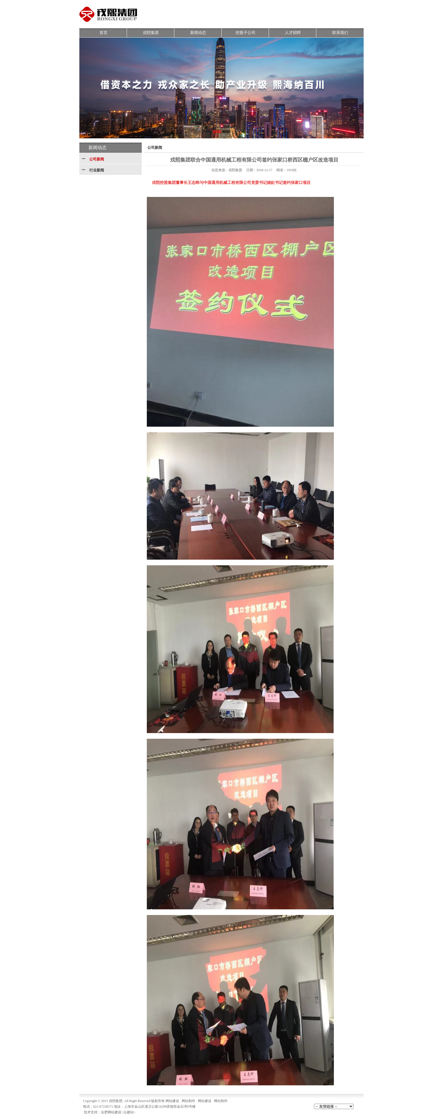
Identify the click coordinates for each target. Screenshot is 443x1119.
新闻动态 (198, 33)
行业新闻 (96, 170)
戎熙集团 (151, 33)
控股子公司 (245, 33)
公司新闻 (96, 159)
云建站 (128, 1112)
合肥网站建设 (111, 1112)
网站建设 (172, 1101)
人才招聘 (293, 33)
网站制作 (188, 1101)
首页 (103, 33)
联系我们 (340, 33)
